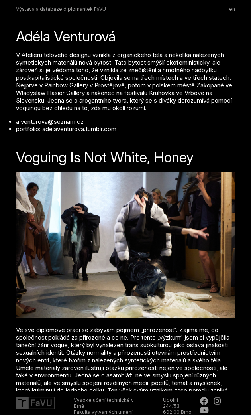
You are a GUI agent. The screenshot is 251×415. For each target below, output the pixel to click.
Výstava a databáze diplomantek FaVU (61, 9)
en (232, 9)
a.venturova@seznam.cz (50, 121)
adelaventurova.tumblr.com (79, 129)
